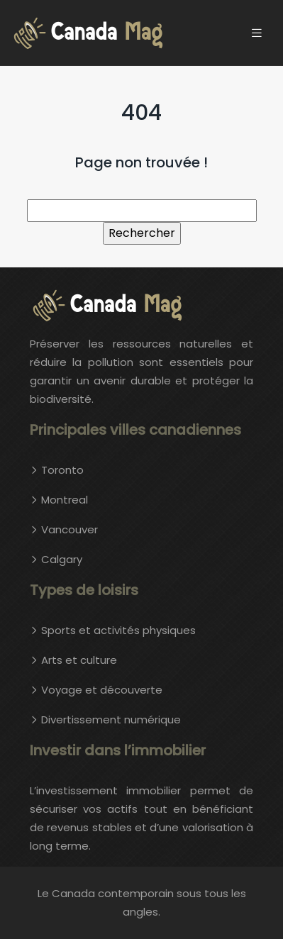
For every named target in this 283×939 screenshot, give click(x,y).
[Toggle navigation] (256, 33)
